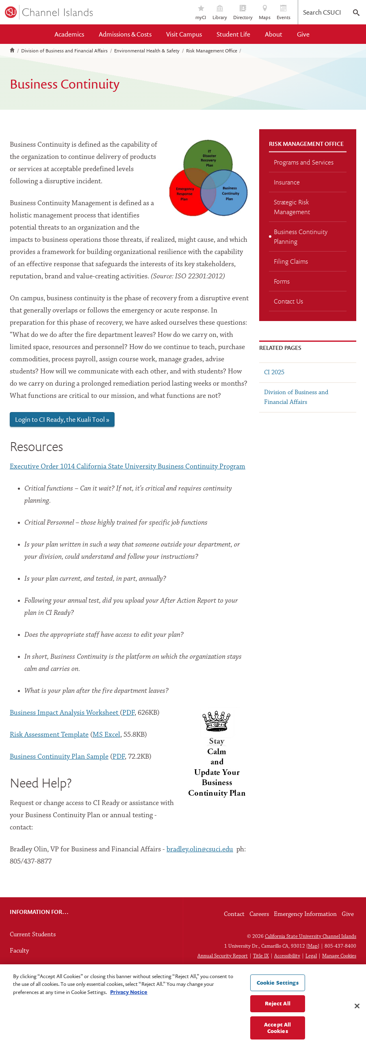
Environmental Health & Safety (147, 51)
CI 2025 (274, 372)
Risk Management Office (211, 51)
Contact (234, 914)
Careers (259, 914)
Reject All (277, 1009)
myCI (200, 13)
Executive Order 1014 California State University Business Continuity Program (127, 467)
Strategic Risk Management (292, 206)
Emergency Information (305, 914)
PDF (128, 713)
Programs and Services (304, 162)
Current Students (33, 934)
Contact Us (288, 301)
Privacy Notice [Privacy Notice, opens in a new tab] (128, 998)
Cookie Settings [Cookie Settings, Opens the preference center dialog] (278, 988)
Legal (311, 956)
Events (283, 13)
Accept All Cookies (277, 1034)
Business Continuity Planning (300, 236)
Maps (265, 13)
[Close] (357, 1012)
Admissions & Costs (125, 34)
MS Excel (106, 735)
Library (219, 13)
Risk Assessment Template (49, 735)
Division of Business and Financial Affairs (64, 51)
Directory (243, 13)
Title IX (261, 956)
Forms (282, 281)
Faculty (19, 951)
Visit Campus (184, 34)
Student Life (233, 34)
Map (313, 946)
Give (303, 34)
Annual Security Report (222, 956)
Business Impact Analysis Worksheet (65, 713)
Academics (69, 34)
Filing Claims (291, 261)
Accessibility (287, 956)
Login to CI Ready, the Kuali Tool (60, 419)
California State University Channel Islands (310, 936)
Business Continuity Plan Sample (59, 757)
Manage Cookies (339, 956)
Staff (16, 967)
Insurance (287, 182)
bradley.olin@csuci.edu (200, 849)
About (273, 34)
